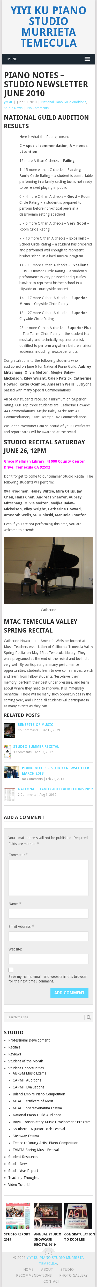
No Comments (38, 108)
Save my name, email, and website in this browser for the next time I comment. (48, 978)
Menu (12, 59)
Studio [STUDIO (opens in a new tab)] (67, 1269)
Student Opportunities (26, 1068)
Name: (15, 903)
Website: (15, 949)
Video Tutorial (19, 1185)
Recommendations (34, 1275)
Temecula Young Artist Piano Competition (45, 1143)
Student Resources (23, 1157)
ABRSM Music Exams (29, 1073)
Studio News (13, 108)
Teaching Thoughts (23, 1178)
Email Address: (21, 926)
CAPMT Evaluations (28, 1087)
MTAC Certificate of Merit (33, 1101)
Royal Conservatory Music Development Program (52, 1122)
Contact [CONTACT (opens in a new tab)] (51, 1281)
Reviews (14, 1054)
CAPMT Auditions (27, 1080)
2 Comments (27, 795)
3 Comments (22, 752)
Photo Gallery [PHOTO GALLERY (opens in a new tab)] (73, 1275)
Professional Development (29, 1040)
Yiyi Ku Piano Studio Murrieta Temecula (48, 26)
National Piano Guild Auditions (63, 102)
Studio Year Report (23, 1171)
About (47, 1269)
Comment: (18, 854)
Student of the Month (25, 1061)
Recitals (14, 1047)
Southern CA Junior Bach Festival (39, 1129)
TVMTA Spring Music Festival (36, 1150)
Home (28, 1269)
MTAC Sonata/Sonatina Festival (38, 1108)
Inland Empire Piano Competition (39, 1094)
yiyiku (8, 102)
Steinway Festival (26, 1136)
